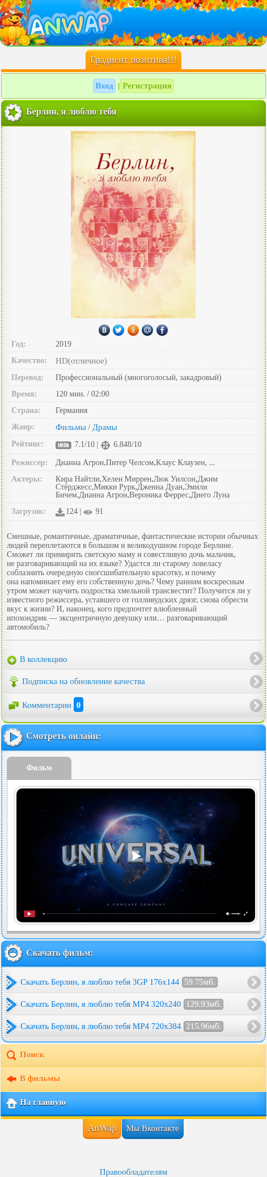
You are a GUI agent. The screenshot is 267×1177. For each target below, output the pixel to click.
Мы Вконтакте (152, 1128)
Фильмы (71, 427)
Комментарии (45, 705)
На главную (35, 1103)
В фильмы (32, 1079)
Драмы (104, 427)
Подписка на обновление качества (76, 682)
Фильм (39, 767)
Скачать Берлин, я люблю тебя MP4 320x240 (121, 1004)
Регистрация (147, 85)
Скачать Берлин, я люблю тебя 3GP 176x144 (119, 982)
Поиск (24, 1055)
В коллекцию (37, 660)
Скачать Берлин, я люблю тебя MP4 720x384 (121, 1026)
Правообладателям (133, 1171)
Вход (104, 85)
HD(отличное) (81, 360)
